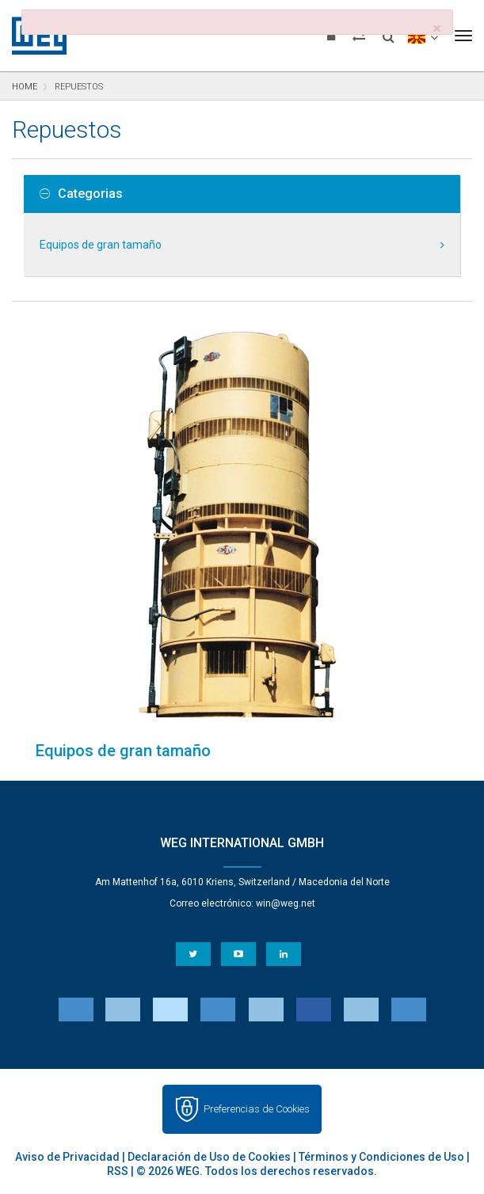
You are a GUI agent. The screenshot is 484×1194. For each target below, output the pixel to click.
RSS (117, 1171)
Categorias (81, 194)
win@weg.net (285, 903)
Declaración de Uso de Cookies (209, 1156)
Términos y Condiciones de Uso (381, 1156)
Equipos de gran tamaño (101, 244)
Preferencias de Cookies (257, 1109)
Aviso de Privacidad (67, 1156)
